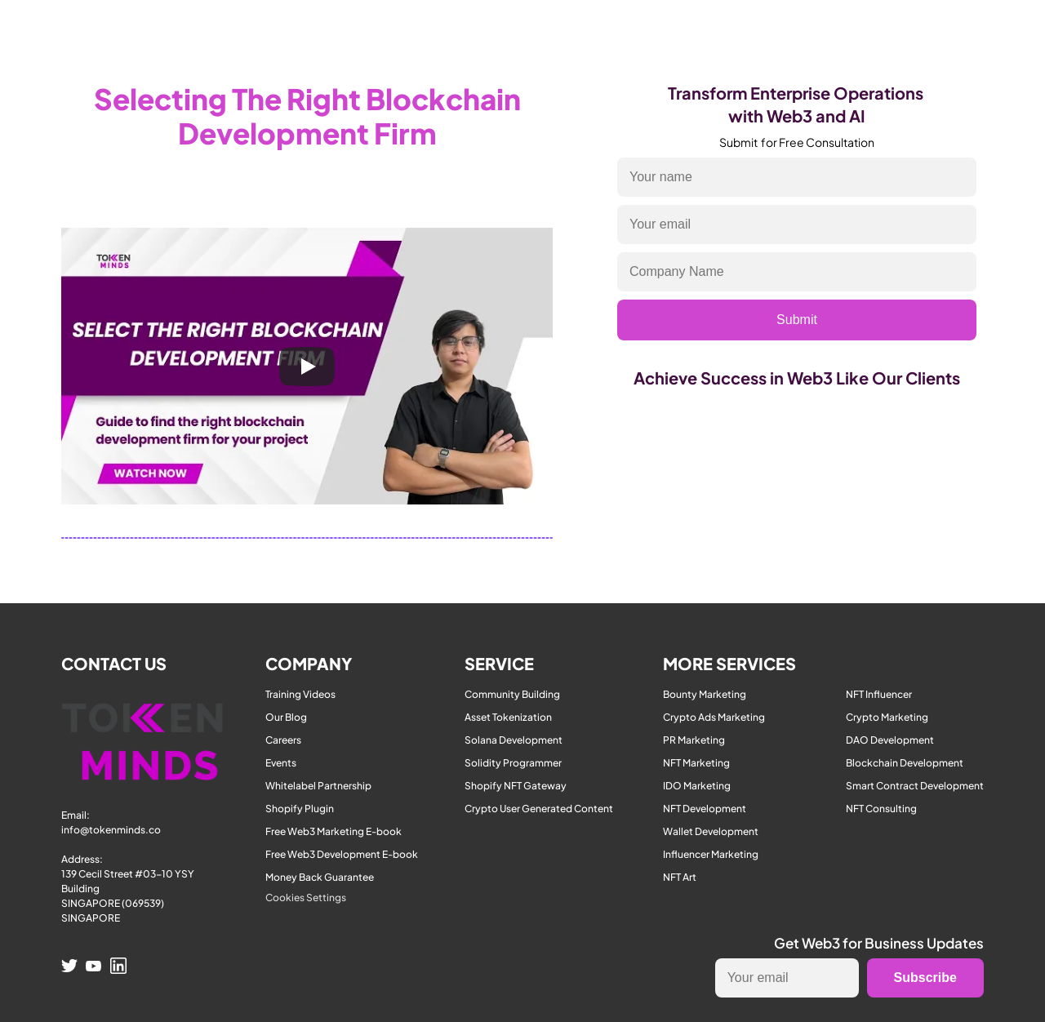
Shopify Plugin (299, 808)
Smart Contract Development (915, 786)
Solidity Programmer (513, 763)
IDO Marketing (697, 786)
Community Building (512, 694)
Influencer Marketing (710, 854)
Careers (283, 740)
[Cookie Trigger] (305, 898)
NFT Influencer (879, 694)
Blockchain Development (904, 763)
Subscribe (925, 977)
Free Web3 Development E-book (341, 854)
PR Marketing (694, 740)
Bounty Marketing (704, 694)
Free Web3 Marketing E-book (333, 831)
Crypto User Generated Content (539, 808)
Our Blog (286, 717)
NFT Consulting (881, 808)
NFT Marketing (696, 763)
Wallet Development (710, 831)
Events (280, 763)
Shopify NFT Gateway (516, 786)
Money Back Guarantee (319, 877)
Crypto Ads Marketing (714, 717)
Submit (796, 320)
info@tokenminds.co (111, 830)
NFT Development (704, 808)
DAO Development (890, 740)
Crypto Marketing (887, 717)
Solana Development (514, 740)
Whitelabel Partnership (318, 786)
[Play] (307, 366)
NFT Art (679, 877)
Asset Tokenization (508, 717)
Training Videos (300, 694)
